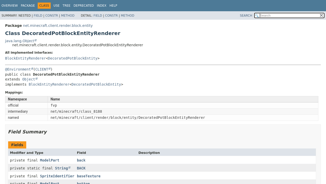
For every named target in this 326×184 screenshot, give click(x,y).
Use (56, 5)
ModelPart (49, 160)
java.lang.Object (19, 41)
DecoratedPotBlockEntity (73, 58)
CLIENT (41, 69)
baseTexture (89, 176)
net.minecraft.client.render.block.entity (58, 26)
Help (113, 5)
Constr (51, 15)
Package (28, 5)
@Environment (18, 69)
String (61, 168)
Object (28, 79)
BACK (81, 168)
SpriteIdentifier (57, 176)
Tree (67, 5)
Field (38, 15)
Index (101, 5)
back (81, 160)
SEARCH (246, 15)
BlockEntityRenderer (25, 58)
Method (68, 15)
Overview (10, 5)
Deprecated (84, 5)
